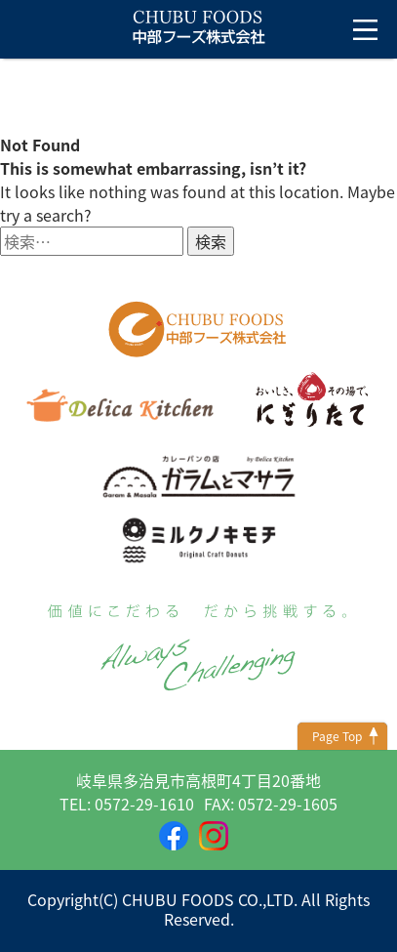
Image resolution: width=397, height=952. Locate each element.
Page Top (337, 736)
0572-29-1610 (144, 803)
